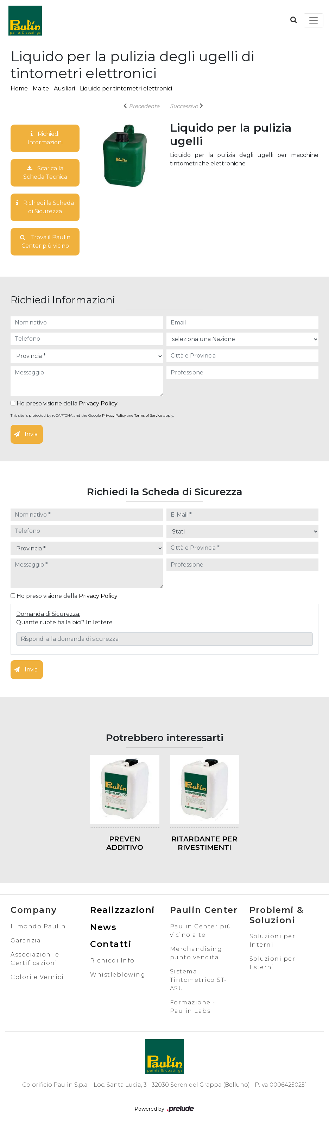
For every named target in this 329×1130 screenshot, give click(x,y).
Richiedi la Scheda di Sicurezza (45, 207)
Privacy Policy (98, 403)
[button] (293, 19)
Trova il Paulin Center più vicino (45, 241)
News (103, 927)
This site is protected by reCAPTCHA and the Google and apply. (92, 415)
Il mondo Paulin (38, 926)
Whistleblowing (117, 974)
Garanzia (26, 940)
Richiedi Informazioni (45, 138)
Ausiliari (64, 88)
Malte (41, 88)
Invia (26, 434)
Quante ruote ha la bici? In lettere (64, 622)
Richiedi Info (112, 960)
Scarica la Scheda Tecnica (45, 172)
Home (19, 88)
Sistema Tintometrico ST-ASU (198, 980)
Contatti (111, 944)
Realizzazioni (122, 910)
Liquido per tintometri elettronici (126, 88)
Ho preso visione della (64, 403)
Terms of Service (148, 415)
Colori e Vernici (37, 977)
